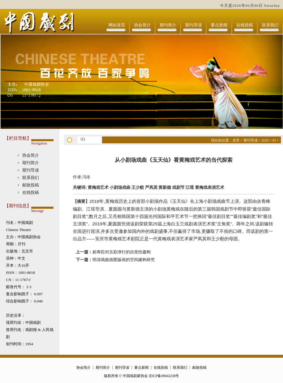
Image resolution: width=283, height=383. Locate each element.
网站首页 (117, 25)
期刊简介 (168, 25)
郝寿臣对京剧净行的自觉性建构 (121, 252)
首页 (236, 140)
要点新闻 (219, 25)
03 (274, 140)
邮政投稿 (30, 185)
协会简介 (142, 25)
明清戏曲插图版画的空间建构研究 (123, 260)
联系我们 (270, 25)
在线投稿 (244, 25)
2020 (264, 140)
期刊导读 (193, 25)
